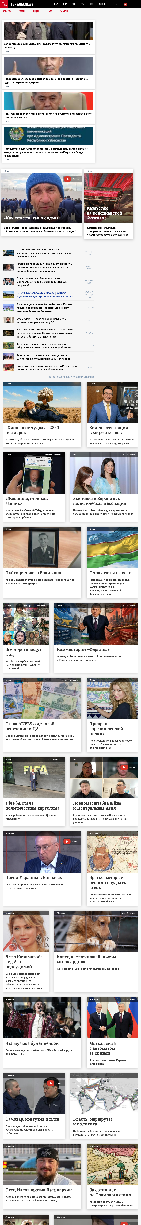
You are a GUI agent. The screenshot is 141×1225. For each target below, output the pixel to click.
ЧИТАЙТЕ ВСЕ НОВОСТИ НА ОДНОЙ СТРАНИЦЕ (71, 296)
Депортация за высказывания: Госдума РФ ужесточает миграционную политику (15, 52)
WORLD (103, 4)
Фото (50, 11)
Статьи (22, 11)
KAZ (56, 4)
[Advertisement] (119, 184)
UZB (92, 4)
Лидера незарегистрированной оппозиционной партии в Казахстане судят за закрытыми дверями (54, 52)
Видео (37, 11)
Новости (7, 11)
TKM (83, 4)
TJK (73, 4)
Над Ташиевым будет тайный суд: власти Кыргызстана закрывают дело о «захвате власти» (88, 51)
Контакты (9, 1217)
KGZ (65, 4)
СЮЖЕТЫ (65, 11)
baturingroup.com (91, 1222)
